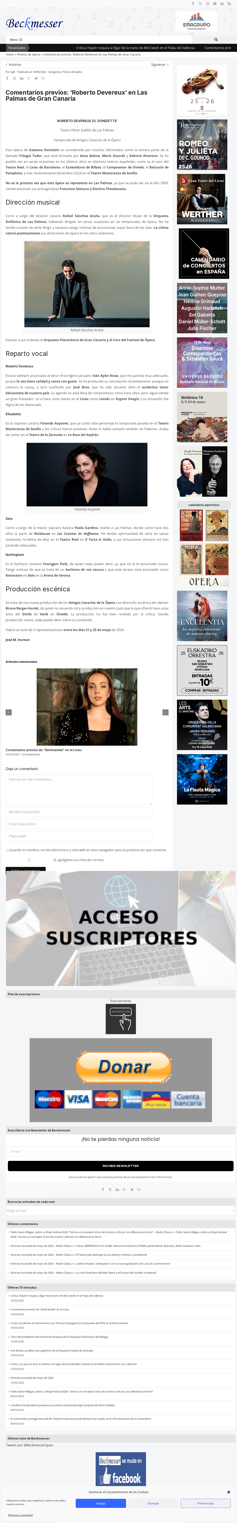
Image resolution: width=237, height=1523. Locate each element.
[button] (229, 1492)
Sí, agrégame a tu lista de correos (55, 860)
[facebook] (193, 3)
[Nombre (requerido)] (79, 812)
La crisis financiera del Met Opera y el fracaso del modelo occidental (116, 1272)
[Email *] (121, 1151)
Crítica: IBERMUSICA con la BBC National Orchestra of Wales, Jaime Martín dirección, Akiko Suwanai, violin (138, 1246)
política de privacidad (127, 1177)
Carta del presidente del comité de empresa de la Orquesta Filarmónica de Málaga (59, 1337)
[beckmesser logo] (34, 14)
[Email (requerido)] (79, 824)
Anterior (15, 64)
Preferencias (205, 1503)
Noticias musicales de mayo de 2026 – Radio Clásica (40, 1246)
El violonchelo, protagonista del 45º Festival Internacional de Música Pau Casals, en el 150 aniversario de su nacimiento (80, 1419)
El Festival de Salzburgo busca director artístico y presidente (111, 1254)
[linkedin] (222, 3)
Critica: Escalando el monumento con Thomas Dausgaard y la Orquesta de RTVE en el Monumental (69, 1323)
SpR (12, 72)
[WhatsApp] (124, 1189)
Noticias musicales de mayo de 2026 (31, 1378)
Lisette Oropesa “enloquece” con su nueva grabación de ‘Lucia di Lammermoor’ (123, 1263)
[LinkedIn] (117, 1189)
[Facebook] (103, 1189)
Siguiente (158, 64)
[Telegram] (131, 1189)
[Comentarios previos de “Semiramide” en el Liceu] (87, 670)
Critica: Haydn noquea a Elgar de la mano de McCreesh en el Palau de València (56, 1295)
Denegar (153, 1503)
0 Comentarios (31, 754)
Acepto (101, 1503)
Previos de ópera (72, 72)
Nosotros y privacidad (20, 1515)
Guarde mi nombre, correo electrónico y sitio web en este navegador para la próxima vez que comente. (88, 850)
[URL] (79, 836)
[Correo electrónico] (138, 1189)
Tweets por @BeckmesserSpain (29, 1445)
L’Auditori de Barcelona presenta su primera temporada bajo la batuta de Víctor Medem (62, 1405)
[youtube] (214, 3)
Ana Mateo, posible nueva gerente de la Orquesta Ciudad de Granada (51, 1350)
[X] (110, 1189)
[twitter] (200, 3)
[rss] (229, 3)
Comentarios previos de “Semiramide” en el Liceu (39, 1309)
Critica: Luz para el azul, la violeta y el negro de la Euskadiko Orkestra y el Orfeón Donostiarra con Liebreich (73, 1364)
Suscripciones (120, 1001)
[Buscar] (216, 40)
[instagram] (207, 3)
